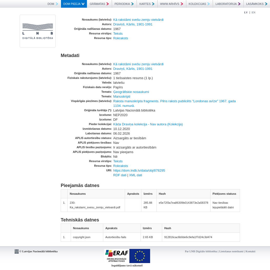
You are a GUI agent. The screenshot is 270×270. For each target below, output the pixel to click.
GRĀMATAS (99, 4)
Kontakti (251, 251)
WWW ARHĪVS (171, 4)
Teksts (118, 33)
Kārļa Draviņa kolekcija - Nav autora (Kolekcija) (148, 124)
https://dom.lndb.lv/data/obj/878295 (139, 170)
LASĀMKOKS (256, 4)
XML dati (135, 175)
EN (253, 12)
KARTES (146, 4)
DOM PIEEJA (74, 4)
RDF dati (119, 175)
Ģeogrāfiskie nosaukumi (131, 92)
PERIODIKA (124, 4)
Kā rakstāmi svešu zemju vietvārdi (138, 20)
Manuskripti (121, 96)
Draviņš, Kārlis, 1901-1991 (132, 24)
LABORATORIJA (228, 4)
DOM (53, 4)
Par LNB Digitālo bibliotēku (201, 251)
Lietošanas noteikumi (231, 251)
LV (246, 12)
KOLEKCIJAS (199, 4)
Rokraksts (120, 38)
